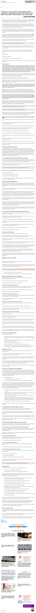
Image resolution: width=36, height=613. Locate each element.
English (2, 7)
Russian (1, 612)
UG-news (3, 1)
